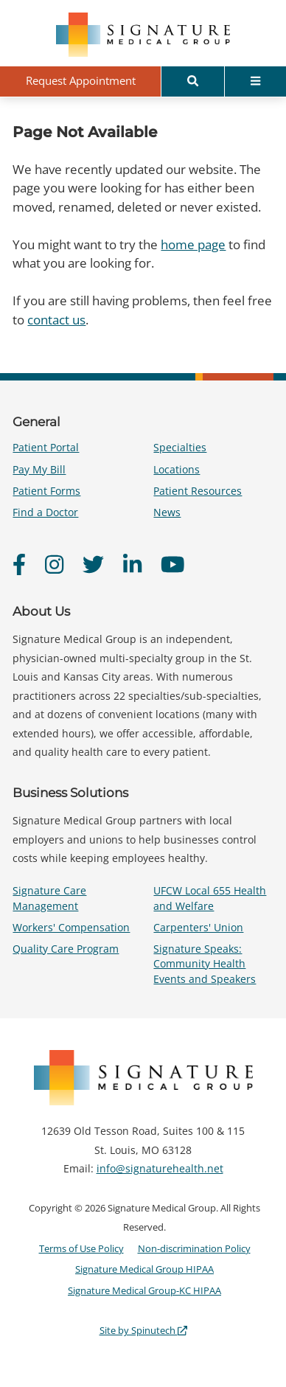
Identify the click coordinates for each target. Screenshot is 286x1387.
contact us (56, 319)
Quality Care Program (66, 949)
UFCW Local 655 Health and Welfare (209, 897)
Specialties (179, 447)
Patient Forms (46, 491)
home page (193, 244)
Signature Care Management (49, 897)
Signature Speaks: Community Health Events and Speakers (204, 963)
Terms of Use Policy (81, 1248)
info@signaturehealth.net (160, 1168)
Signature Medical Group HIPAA (144, 1269)
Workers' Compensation (71, 927)
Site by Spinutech (143, 1330)
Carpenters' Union (198, 927)
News (167, 512)
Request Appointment (81, 80)
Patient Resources (197, 491)
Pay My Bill (39, 469)
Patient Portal (46, 447)
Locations (176, 469)
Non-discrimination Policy (194, 1248)
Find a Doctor (45, 512)
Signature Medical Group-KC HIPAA (144, 1290)
